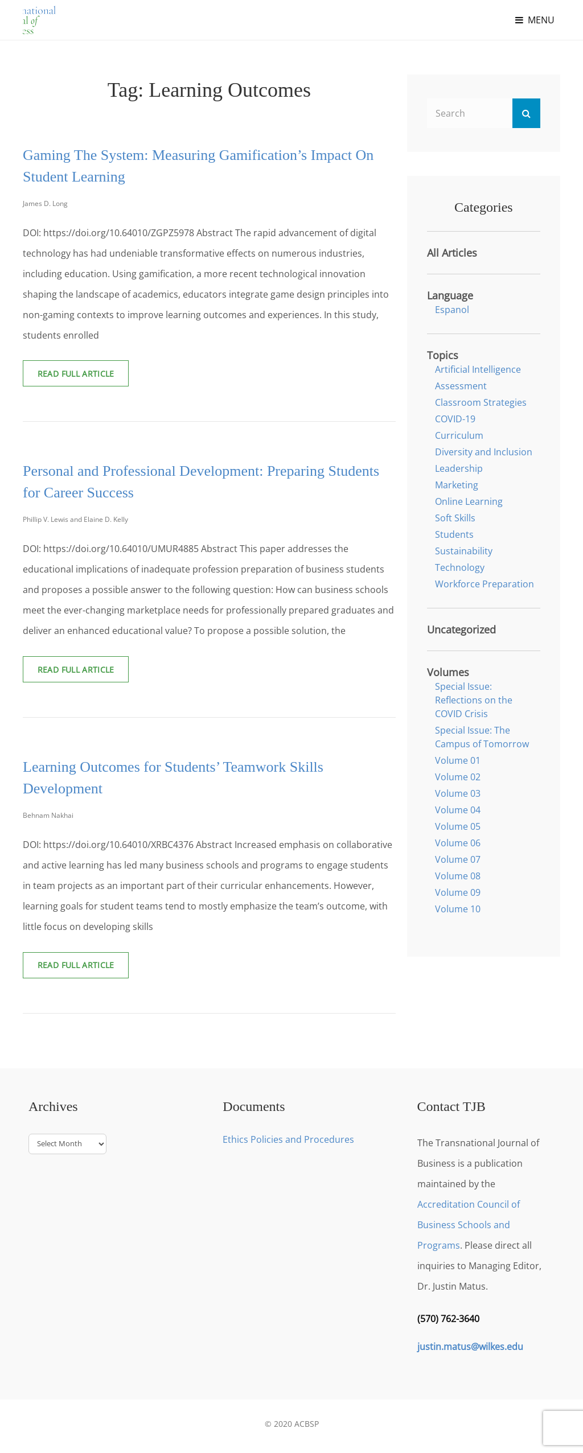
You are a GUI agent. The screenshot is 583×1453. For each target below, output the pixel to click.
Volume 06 (458, 843)
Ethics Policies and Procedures (288, 1144)
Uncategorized (461, 629)
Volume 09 (458, 892)
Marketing (456, 485)
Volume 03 (458, 793)
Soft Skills (455, 518)
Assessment (461, 386)
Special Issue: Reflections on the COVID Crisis (473, 700)
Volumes (448, 672)
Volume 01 (458, 760)
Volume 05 (458, 826)
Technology (460, 567)
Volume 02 (458, 777)
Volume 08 (458, 876)
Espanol (452, 309)
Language (450, 295)
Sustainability (463, 551)
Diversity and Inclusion (483, 452)
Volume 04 (458, 810)
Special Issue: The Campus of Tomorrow (482, 737)
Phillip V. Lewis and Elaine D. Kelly (75, 521)
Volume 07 (458, 859)
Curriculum (459, 435)
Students (454, 534)
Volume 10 (458, 909)
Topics (442, 355)
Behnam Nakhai (48, 819)
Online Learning (469, 501)
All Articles (452, 253)
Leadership (459, 468)
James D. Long (45, 203)
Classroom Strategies (481, 402)
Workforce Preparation (484, 584)
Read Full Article (86, 378)
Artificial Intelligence (478, 369)
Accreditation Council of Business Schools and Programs (468, 1229)
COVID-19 (455, 419)
